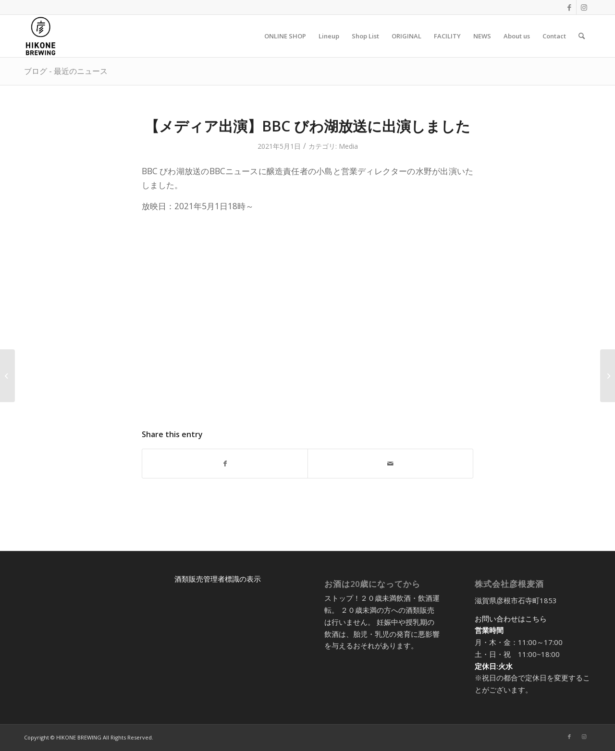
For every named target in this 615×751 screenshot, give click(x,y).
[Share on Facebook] (225, 463)
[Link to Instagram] (584, 7)
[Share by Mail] (390, 463)
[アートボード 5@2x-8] (40, 36)
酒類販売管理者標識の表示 (217, 579)
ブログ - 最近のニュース (66, 71)
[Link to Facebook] (569, 7)
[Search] (581, 36)
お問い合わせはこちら (511, 618)
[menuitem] (285, 36)
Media (348, 146)
